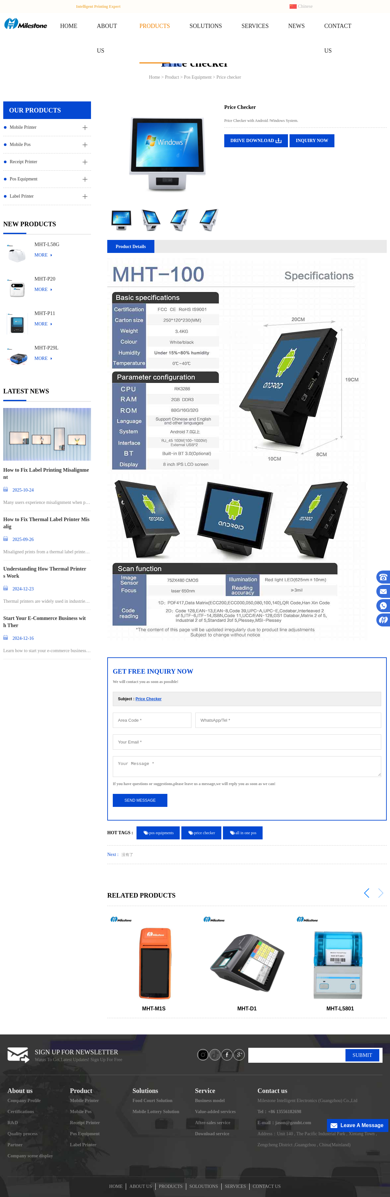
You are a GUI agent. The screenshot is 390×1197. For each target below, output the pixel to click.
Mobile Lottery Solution (156, 1111)
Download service (212, 1133)
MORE (40, 255)
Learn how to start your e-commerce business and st (46, 651)
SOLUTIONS (205, 26)
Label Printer (21, 196)
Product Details (131, 246)
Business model (210, 1100)
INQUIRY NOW (312, 140)
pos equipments (161, 833)
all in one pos (246, 833)
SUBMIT (362, 1055)
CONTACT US (267, 1186)
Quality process (22, 1133)
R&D (12, 1122)
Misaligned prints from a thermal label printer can (46, 552)
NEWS (296, 26)
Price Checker (149, 699)
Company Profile (24, 1100)
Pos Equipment (23, 179)
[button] (367, 893)
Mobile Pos (20, 144)
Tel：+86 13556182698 (279, 1111)
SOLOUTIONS (203, 1186)
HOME (68, 26)
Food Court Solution (153, 1100)
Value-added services (215, 1111)
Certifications (20, 1111)
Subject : (140, 699)
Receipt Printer (23, 161)
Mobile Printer (23, 127)
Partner (15, 1144)
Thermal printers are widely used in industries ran (46, 602)
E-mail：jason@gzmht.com (284, 1122)
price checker (204, 833)
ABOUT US (140, 1186)
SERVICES (255, 26)
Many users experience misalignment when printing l (47, 503)
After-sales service (212, 1122)
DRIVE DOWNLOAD (252, 140)
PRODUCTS (154, 26)
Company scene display (30, 1155)
